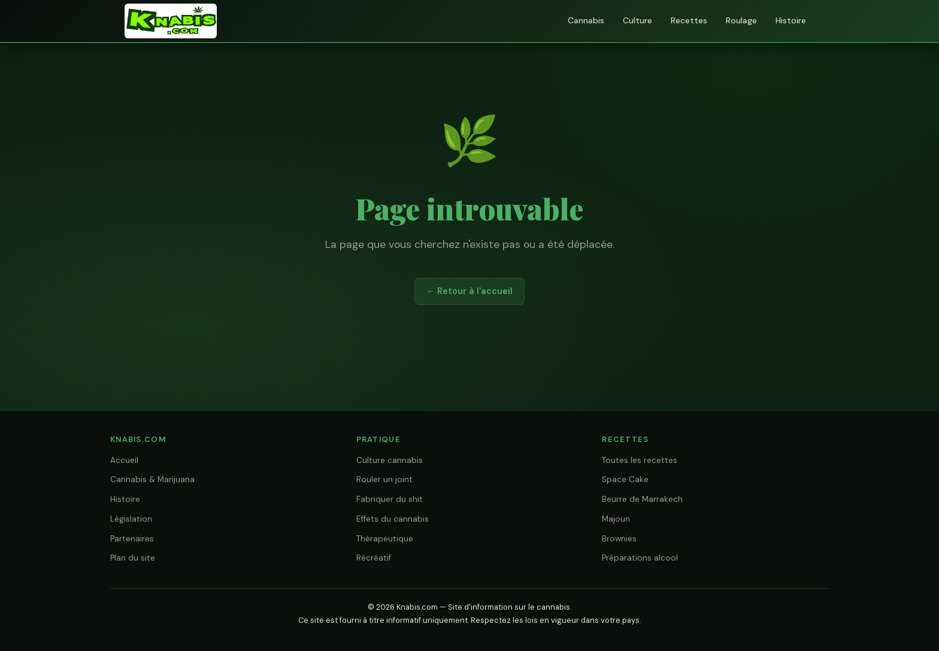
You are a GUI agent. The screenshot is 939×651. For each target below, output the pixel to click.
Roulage (741, 20)
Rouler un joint (384, 479)
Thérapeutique (384, 539)
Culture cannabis (389, 460)
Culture (637, 20)
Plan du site (132, 558)
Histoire (791, 20)
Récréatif (373, 558)
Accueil (124, 460)
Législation (131, 519)
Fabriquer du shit (389, 499)
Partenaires (132, 539)
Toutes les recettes (639, 460)
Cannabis (586, 20)
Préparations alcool (640, 558)
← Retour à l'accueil (469, 291)
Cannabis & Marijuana (152, 479)
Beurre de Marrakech (642, 499)
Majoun (616, 519)
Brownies (619, 539)
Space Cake (625, 479)
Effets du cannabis (392, 519)
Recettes (689, 20)
